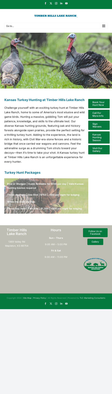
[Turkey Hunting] (56, 61)
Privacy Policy (39, 298)
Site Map (27, 298)
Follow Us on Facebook (95, 232)
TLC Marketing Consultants (92, 298)
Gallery (95, 242)
